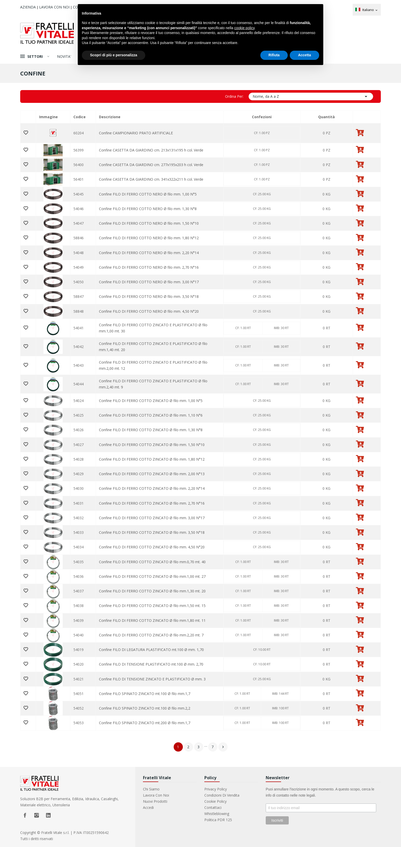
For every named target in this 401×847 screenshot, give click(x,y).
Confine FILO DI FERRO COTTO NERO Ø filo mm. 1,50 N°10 (149, 223)
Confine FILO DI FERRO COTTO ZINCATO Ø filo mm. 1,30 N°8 (151, 429)
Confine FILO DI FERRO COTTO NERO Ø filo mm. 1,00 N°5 (148, 194)
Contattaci (212, 807)
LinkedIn (48, 815)
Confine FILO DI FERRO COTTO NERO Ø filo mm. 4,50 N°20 (149, 311)
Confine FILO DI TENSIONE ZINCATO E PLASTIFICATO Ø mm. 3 (152, 679)
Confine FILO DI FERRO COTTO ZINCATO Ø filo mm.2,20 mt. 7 (151, 635)
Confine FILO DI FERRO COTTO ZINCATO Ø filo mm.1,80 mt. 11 (152, 620)
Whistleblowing (216, 813)
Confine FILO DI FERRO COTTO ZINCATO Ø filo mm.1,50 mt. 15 (152, 605)
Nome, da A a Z (311, 96)
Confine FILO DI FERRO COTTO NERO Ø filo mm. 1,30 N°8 (148, 208)
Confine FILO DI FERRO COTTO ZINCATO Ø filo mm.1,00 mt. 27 (152, 576)
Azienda (28, 7)
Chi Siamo (151, 789)
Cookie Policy (215, 801)
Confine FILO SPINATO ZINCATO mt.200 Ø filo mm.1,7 (144, 722)
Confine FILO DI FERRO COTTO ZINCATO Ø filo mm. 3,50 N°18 (152, 532)
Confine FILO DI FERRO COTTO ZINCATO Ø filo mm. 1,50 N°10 (152, 444)
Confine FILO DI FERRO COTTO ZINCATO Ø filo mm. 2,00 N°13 (152, 473)
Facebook (24, 815)
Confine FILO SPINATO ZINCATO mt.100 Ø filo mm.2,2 (144, 708)
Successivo (223, 747)
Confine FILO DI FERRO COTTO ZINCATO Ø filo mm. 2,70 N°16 (152, 503)
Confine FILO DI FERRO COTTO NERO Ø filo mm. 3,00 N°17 (149, 281)
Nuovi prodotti (155, 801)
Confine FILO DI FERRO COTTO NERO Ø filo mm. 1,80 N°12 (149, 237)
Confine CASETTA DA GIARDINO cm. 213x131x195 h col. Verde (151, 150)
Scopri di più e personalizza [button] (113, 55)
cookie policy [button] (244, 28)
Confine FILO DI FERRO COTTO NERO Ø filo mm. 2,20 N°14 (149, 252)
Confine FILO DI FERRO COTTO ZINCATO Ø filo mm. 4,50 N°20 (152, 547)
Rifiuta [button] (274, 55)
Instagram (36, 815)
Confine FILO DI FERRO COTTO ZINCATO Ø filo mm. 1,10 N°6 (151, 415)
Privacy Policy (215, 789)
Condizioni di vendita (221, 795)
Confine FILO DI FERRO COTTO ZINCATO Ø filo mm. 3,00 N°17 (152, 517)
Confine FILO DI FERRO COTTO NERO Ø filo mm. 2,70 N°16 (149, 267)
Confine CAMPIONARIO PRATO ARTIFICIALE (136, 133)
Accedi (148, 807)
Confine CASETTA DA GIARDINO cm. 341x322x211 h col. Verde (151, 179)
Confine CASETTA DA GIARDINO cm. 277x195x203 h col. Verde (151, 164)
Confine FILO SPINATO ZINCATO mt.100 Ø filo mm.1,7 (144, 693)
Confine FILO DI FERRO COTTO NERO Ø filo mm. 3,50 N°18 (149, 296)
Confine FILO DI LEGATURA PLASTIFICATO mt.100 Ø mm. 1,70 (151, 649)
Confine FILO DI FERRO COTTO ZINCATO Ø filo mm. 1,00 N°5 (151, 400)
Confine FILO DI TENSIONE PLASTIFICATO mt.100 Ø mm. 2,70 (151, 664)
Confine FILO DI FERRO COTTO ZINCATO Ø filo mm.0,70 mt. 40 (152, 561)
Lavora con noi (54, 7)
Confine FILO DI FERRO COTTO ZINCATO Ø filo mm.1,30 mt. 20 (152, 591)
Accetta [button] (304, 55)
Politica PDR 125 (218, 819)
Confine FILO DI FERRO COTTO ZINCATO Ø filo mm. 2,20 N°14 (152, 488)
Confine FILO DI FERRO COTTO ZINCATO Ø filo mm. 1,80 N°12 (152, 459)
